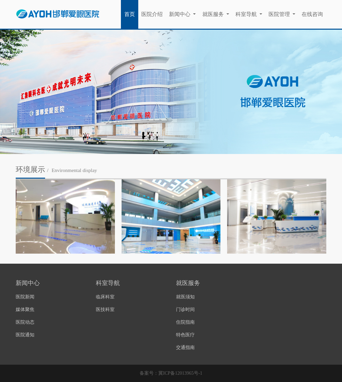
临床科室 (105, 296)
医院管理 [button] (280, 14)
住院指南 (185, 322)
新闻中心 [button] (180, 14)
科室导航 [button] (246, 14)
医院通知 (25, 334)
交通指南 (185, 347)
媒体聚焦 (25, 309)
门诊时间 (185, 309)
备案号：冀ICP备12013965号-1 (171, 373)
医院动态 (25, 322)
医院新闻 (25, 296)
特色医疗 (185, 334)
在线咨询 (312, 14)
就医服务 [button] (213, 14)
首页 (129, 14)
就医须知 (185, 296)
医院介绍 (152, 14)
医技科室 (105, 309)
